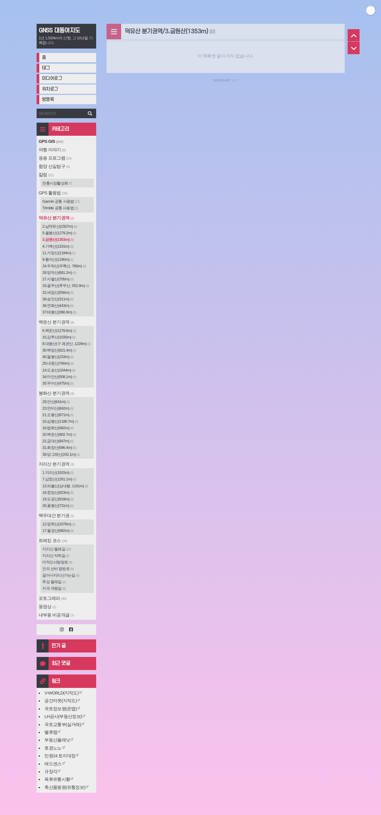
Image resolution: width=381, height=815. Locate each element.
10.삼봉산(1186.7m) (60, 421)
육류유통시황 (57, 779)
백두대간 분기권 (56, 515)
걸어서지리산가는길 (60, 575)
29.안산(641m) (56, 401)
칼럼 (46, 174)
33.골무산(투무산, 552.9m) (65, 285)
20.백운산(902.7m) (59, 434)
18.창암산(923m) (57, 492)
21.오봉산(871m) (57, 415)
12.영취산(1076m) (58, 524)
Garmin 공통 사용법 (60, 201)
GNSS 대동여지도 (59, 30)
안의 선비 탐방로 (58, 568)
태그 (46, 68)
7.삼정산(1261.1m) (59, 479)
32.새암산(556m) (57, 292)
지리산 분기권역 (56, 464)
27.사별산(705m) (57, 279)
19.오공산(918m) (57, 499)
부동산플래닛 (57, 740)
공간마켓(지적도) (60, 700)
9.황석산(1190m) (57, 259)
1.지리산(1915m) (57, 472)
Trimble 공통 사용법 (60, 208)
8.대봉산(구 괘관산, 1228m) (66, 343)
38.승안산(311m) (57, 299)
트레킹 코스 (53, 540)
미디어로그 (52, 78)
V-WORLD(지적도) (61, 693)
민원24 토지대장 (59, 755)
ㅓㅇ (234, 80)
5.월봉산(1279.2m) (59, 233)
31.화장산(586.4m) (59, 447)
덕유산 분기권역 (56, 218)
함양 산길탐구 (54, 166)
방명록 (48, 99)
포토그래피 (52, 598)
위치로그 (50, 89)
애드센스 (52, 763)
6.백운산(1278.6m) (59, 330)
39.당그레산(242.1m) (61, 454)
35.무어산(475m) (57, 383)
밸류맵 (50, 732)
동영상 (47, 606)
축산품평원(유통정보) (64, 787)
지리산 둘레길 (56, 549)
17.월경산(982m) (57, 530)
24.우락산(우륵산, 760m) (64, 266)
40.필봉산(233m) (57, 357)
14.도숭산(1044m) (58, 370)
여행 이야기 (52, 149)
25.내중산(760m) (57, 363)
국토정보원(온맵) (60, 708)
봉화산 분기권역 (56, 393)
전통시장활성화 (57, 183)
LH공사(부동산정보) (63, 716)
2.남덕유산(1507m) (59, 226)
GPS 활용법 (53, 193)
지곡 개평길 (53, 588)
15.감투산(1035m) (58, 337)
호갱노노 (52, 748)
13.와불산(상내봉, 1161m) (65, 486)
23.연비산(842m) (57, 408)
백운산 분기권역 (56, 322)
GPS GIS (51, 141)
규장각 (50, 771)
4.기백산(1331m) (57, 246)
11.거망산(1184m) (58, 253)
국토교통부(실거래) (62, 724)
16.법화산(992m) (57, 428)
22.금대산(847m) (57, 441)
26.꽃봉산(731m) (57, 505)
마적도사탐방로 (57, 562)
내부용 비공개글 (56, 615)
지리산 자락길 (55, 555)
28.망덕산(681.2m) (59, 272)
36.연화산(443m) (57, 305)
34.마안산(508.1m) (59, 376)
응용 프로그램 (55, 158)
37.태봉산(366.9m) (59, 312)
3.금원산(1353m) (58, 239)
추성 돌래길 (53, 582)
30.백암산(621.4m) (59, 350)
